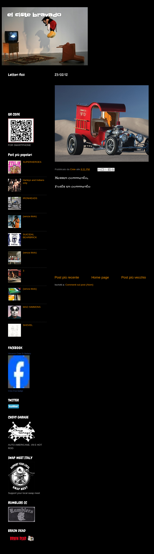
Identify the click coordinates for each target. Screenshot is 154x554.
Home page (100, 277)
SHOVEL (28, 325)
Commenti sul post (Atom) (79, 284)
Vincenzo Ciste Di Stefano (19, 353)
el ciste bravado (34, 15)
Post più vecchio (133, 277)
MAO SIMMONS (31, 307)
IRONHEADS (30, 198)
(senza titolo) (30, 216)
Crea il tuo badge (15, 391)
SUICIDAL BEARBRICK (30, 236)
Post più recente (67, 277)
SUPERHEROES (32, 162)
